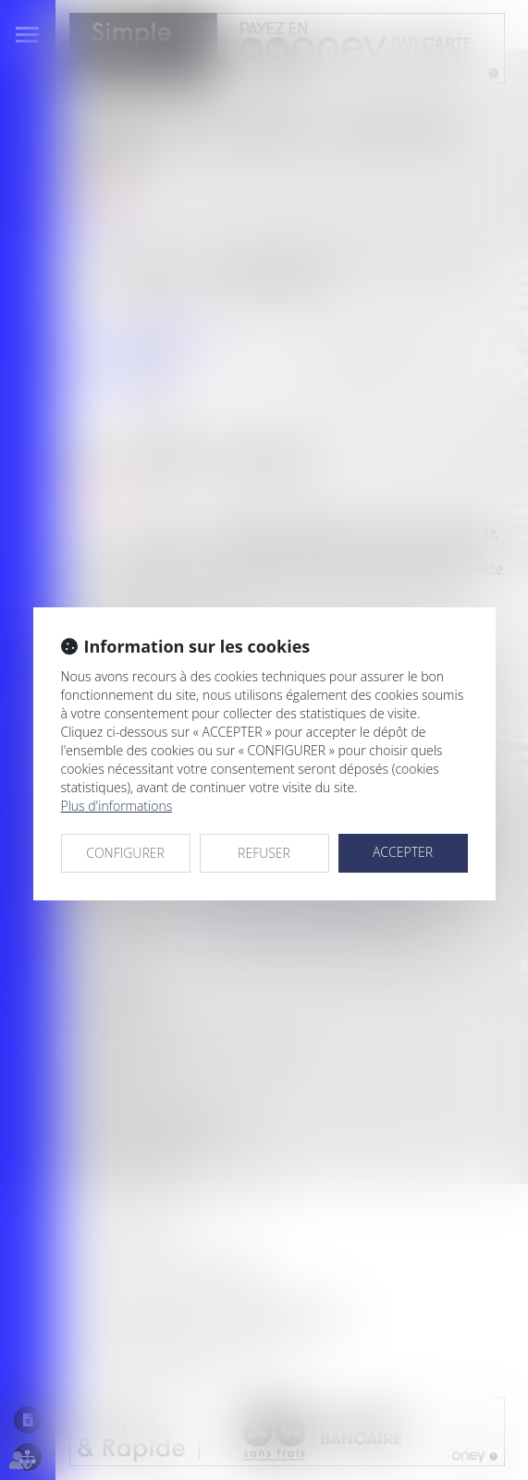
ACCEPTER (403, 852)
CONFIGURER (125, 853)
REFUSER (264, 853)
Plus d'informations (117, 805)
